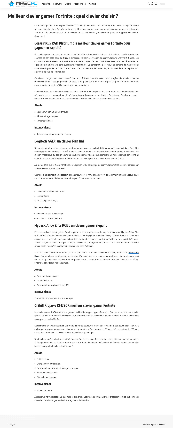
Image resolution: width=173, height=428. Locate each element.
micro (44, 377)
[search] (156, 4)
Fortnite (64, 58)
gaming (50, 64)
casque (53, 377)
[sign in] (148, 4)
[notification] (152, 3)
